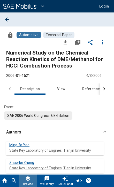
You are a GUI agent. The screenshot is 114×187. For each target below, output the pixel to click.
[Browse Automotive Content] (29, 35)
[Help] (88, 181)
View (61, 89)
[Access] (10, 35)
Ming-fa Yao (19, 145)
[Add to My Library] (78, 42)
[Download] (65, 42)
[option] (38, 115)
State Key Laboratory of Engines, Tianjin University (50, 150)
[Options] (102, 42)
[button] (57, 132)
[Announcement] (79, 181)
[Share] (90, 42)
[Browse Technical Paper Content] (58, 35)
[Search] (14, 181)
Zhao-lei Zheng (21, 163)
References (92, 89)
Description (30, 89)
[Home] (4, 181)
